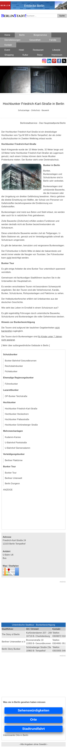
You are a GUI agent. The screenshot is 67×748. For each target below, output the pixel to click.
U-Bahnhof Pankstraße (16, 442)
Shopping (9, 55)
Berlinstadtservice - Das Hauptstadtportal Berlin (43, 123)
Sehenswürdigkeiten (33, 710)
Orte (33, 719)
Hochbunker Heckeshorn (17, 414)
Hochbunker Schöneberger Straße (21, 425)
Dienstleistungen (12, 40)
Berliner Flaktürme (14, 460)
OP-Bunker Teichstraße (16, 396)
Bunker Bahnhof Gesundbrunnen (20, 361)
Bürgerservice (40, 35)
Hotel (21, 50)
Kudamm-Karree (13, 437)
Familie (52, 40)
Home (7, 35)
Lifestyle (56, 50)
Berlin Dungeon (12, 483)
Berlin (22, 35)
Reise (40, 55)
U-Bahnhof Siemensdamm (17, 448)
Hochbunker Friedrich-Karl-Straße (21, 408)
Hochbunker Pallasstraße (17, 419)
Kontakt (8, 45)
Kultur (25, 55)
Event (7, 50)
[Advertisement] (23, 510)
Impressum (56, 55)
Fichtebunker (11, 371)
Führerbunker (11, 384)
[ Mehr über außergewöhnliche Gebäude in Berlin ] (25, 345)
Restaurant (38, 50)
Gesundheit (34, 40)
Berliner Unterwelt (13, 478)
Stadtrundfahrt (33, 728)
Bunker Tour (10, 473)
